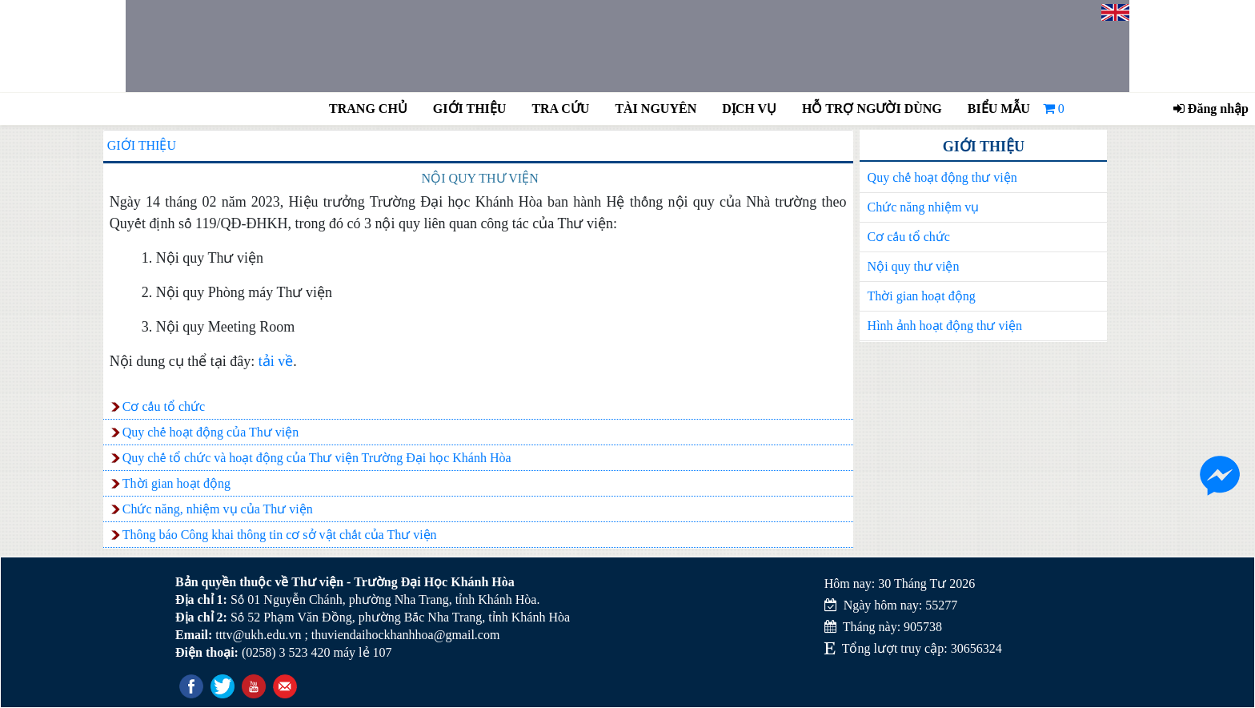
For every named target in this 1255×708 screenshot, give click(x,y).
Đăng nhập (1211, 108)
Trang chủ (368, 108)
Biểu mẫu (999, 108)
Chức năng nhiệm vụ (924, 207)
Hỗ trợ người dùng (870, 108)
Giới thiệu (470, 108)
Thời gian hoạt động (922, 296)
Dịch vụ (749, 108)
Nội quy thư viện (914, 266)
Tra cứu (560, 108)
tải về (276, 361)
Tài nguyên (655, 108)
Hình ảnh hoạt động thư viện (945, 325)
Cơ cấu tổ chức (909, 236)
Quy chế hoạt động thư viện (942, 177)
